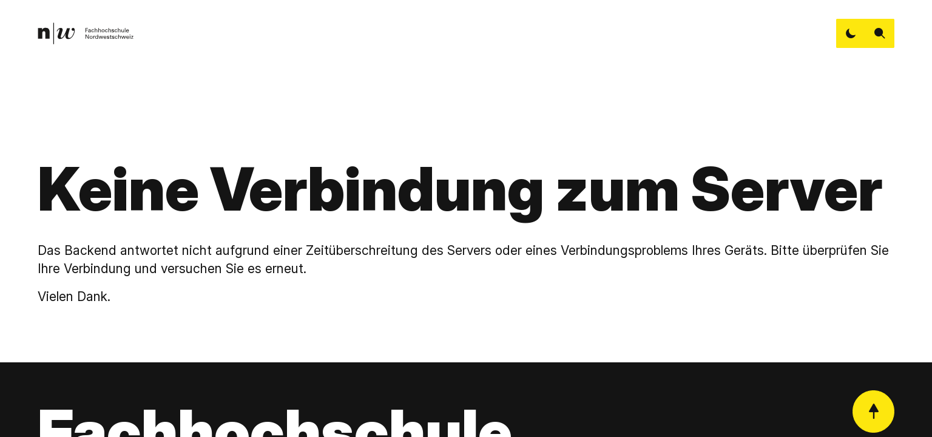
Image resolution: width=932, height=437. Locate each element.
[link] (85, 33)
